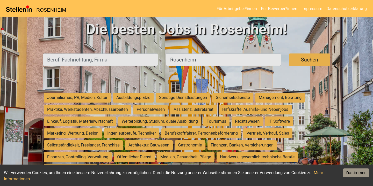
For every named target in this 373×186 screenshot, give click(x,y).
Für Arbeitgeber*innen (237, 8)
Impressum (312, 8)
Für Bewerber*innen (279, 8)
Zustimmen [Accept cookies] (356, 172)
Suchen (309, 60)
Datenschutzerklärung (346, 8)
